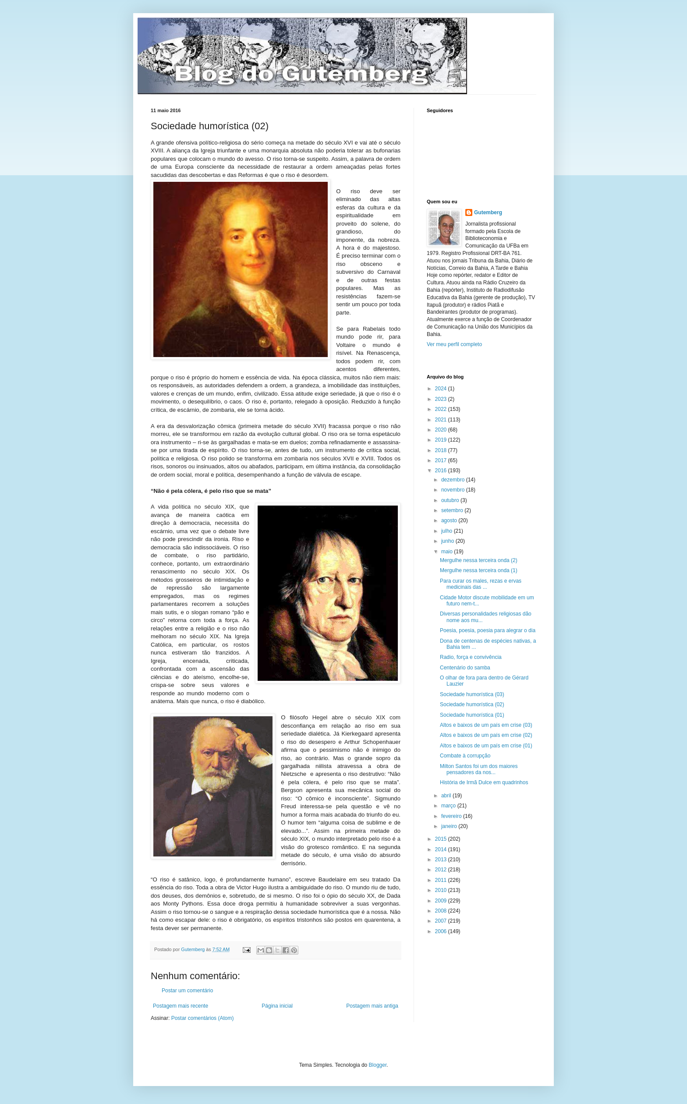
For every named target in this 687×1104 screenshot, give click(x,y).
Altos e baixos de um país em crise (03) (486, 725)
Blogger (378, 1065)
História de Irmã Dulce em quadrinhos (484, 782)
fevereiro (452, 816)
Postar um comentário (187, 990)
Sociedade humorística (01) (472, 715)
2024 (441, 389)
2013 (441, 859)
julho (447, 531)
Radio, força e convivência (471, 657)
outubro (450, 500)
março (449, 806)
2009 (441, 901)
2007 (441, 921)
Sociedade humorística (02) (472, 704)
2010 (441, 890)
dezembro (453, 480)
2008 (441, 911)
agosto (449, 520)
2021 (441, 420)
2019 (441, 440)
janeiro (449, 826)
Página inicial (277, 1006)
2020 (441, 430)
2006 (441, 931)
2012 (441, 870)
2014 (441, 849)
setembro (452, 510)
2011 (441, 880)
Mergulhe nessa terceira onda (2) (478, 560)
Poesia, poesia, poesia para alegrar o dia (487, 630)
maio (447, 551)
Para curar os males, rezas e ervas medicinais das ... (480, 584)
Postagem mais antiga (372, 1006)
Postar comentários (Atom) (202, 1018)
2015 (441, 839)
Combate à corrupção (465, 756)
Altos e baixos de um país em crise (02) (486, 735)
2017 (441, 460)
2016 (441, 470)
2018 (441, 450)
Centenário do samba (465, 668)
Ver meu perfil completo (454, 344)
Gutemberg (488, 212)
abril (447, 796)
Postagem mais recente (180, 1006)
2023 (441, 399)
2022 (441, 409)
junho (448, 541)
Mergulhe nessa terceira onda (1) (478, 570)
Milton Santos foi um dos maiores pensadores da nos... (478, 769)
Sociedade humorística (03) (472, 694)
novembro (453, 490)
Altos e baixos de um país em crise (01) (486, 746)
